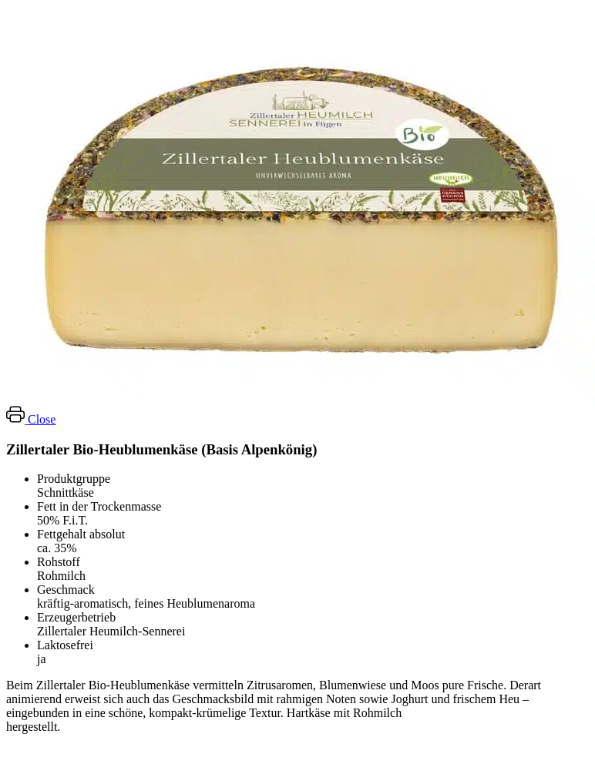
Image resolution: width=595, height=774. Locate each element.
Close (41, 419)
